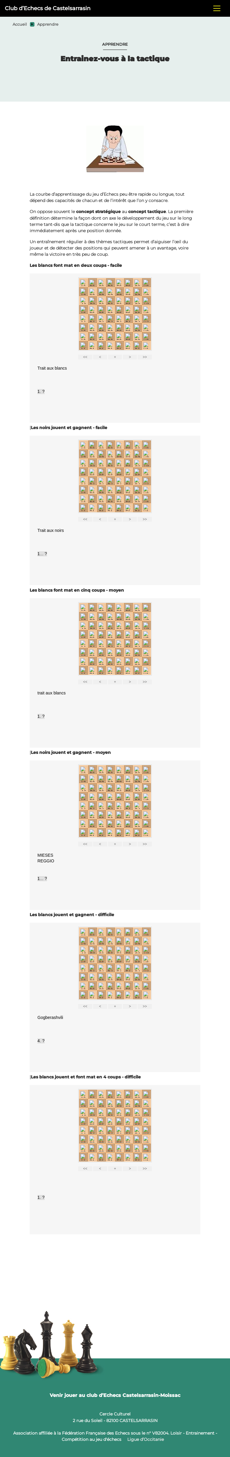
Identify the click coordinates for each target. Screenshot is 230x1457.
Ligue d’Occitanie (145, 1439)
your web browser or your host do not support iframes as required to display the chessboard (115, 348)
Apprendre (47, 24)
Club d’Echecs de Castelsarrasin (47, 8)
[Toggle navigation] (216, 8)
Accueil (20, 24)
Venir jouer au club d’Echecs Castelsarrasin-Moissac (115, 1395)
